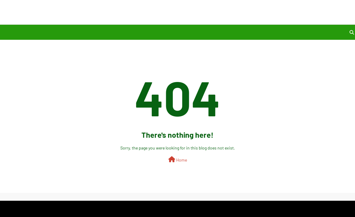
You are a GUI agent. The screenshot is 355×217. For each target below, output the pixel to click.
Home (177, 159)
